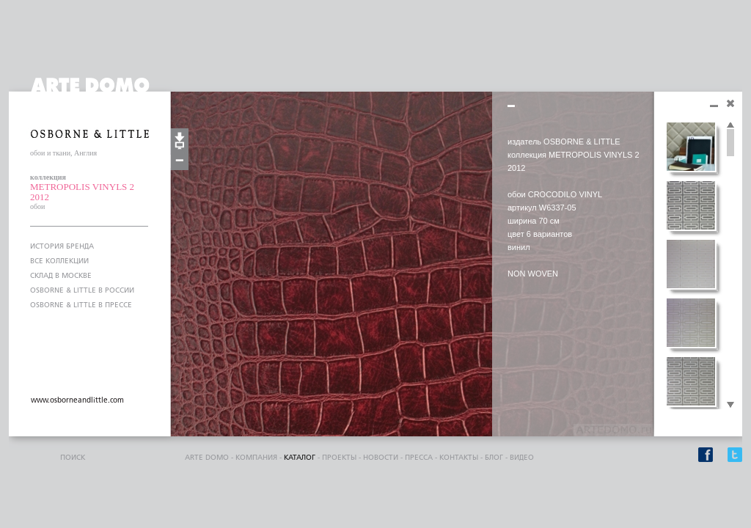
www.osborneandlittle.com (77, 400)
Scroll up (730, 125)
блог (494, 457)
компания (256, 457)
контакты (458, 457)
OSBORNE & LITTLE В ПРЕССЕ (81, 305)
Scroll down (730, 405)
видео (522, 457)
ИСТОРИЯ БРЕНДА (62, 246)
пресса (419, 457)
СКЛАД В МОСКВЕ (61, 275)
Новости (380, 457)
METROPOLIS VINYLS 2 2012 (82, 191)
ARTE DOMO (207, 457)
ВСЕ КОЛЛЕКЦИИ (59, 261)
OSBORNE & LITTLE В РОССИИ (82, 290)
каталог (299, 457)
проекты (339, 457)
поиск (72, 457)
